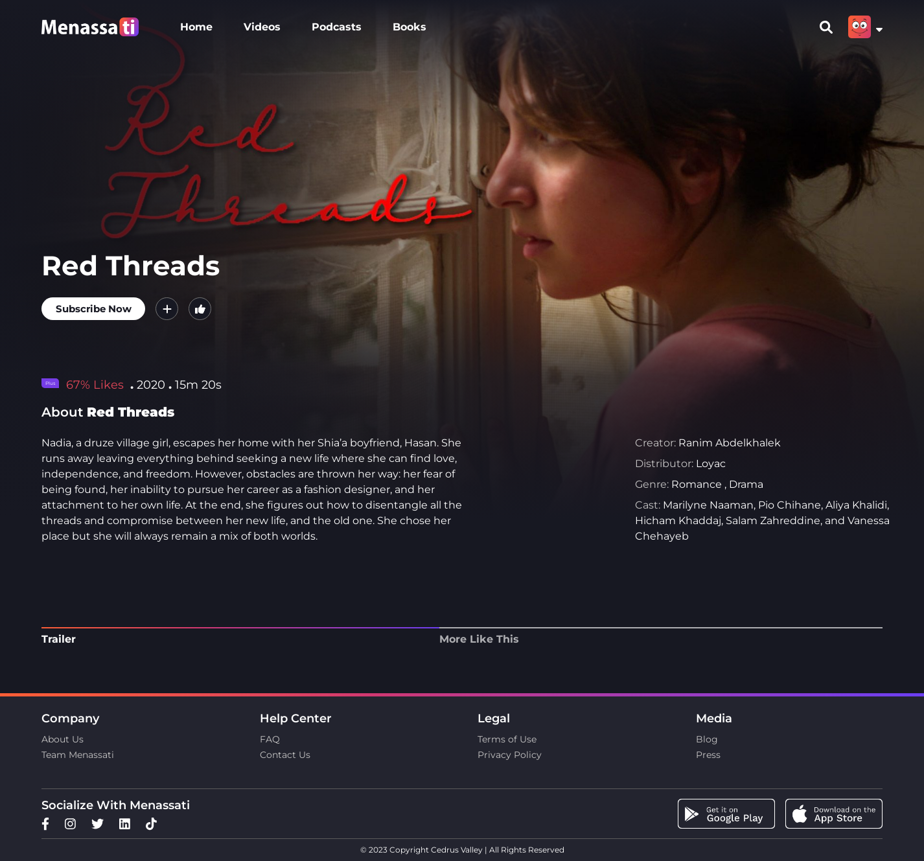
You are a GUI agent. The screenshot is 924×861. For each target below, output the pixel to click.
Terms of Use (507, 739)
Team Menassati (77, 755)
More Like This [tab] (479, 639)
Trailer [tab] (58, 639)
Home (196, 27)
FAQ (270, 739)
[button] (167, 308)
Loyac (711, 463)
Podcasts (337, 27)
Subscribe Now (94, 309)
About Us (62, 739)
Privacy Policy (510, 755)
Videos (262, 27)
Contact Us (285, 755)
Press (708, 755)
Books (409, 27)
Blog (707, 739)
